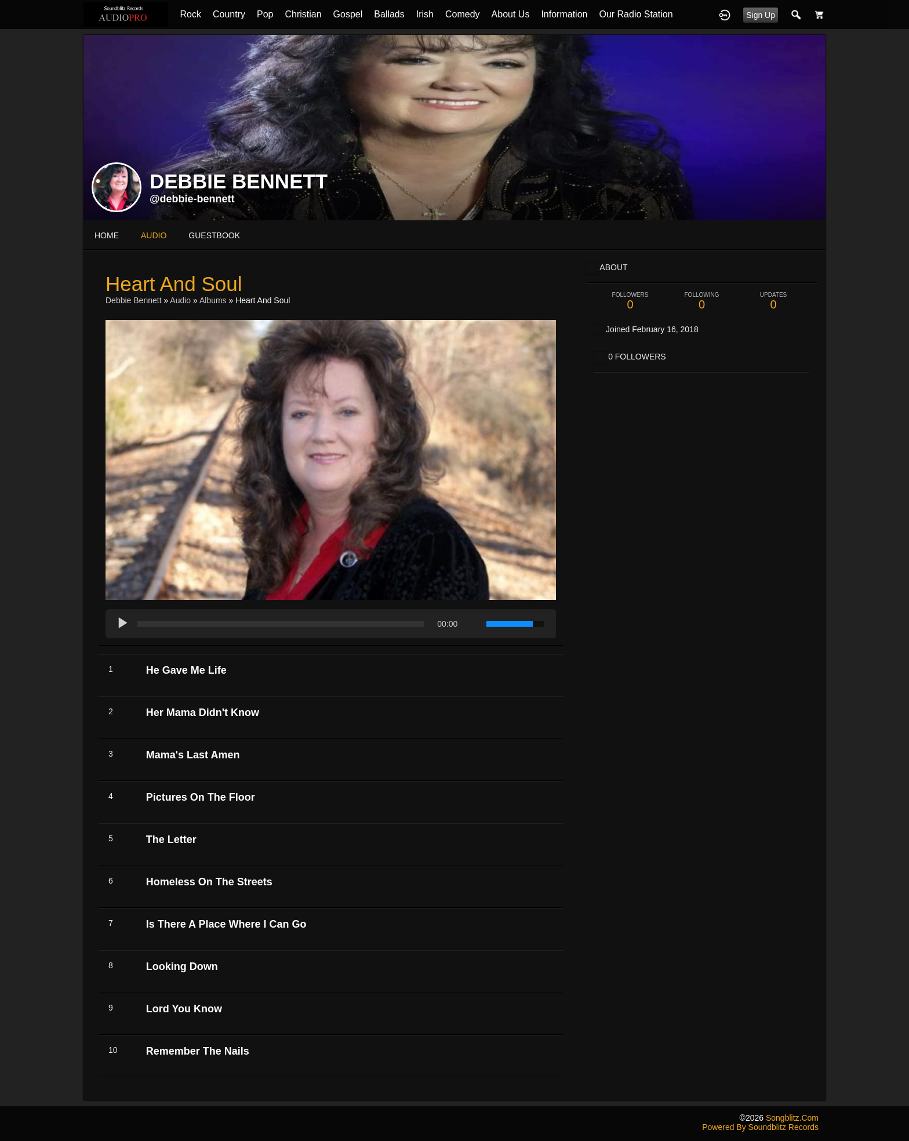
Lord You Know (184, 1009)
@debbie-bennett (192, 199)
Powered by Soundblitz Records (760, 1127)
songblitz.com (792, 1117)
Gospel (348, 14)
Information (564, 14)
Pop (265, 14)
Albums (213, 300)
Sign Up (760, 15)
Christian (303, 14)
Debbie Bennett (134, 300)
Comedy (462, 14)
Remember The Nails (197, 1051)
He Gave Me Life (186, 670)
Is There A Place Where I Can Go (226, 924)
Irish (425, 14)
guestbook (214, 235)
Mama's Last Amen (193, 755)
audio (153, 235)
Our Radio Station (635, 14)
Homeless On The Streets (209, 882)
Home (106, 235)
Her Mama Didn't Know (202, 712)
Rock (190, 14)
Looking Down (182, 966)
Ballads (389, 14)
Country (229, 14)
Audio (180, 300)
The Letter (171, 839)
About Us (511, 14)
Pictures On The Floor (200, 797)
